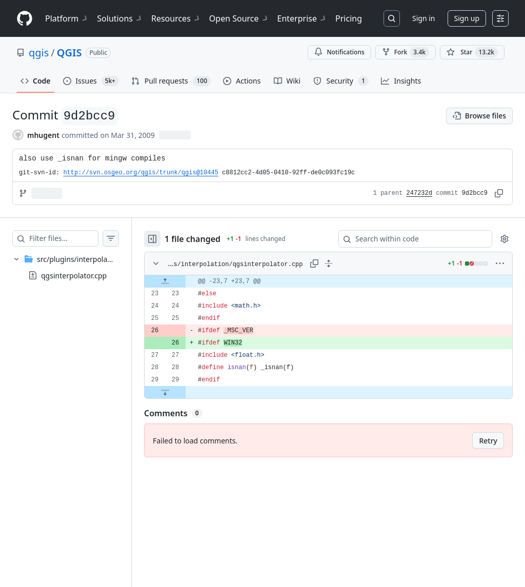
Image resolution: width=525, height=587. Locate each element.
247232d (419, 193)
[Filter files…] (73, 238)
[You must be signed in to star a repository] (472, 52)
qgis (39, 52)
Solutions (120, 18)
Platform (67, 18)
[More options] (500, 263)
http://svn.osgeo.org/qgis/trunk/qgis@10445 (140, 172)
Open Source (239, 18)
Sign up (466, 18)
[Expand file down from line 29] (185, 392)
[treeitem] (75, 267)
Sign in (423, 18)
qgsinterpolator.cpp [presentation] (74, 275)
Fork (405, 52)
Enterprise (302, 18)
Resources (176, 18)
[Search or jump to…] (391, 18)
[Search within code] (410, 239)
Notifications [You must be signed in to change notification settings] (339, 52)
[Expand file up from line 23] (185, 281)
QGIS (69, 52)
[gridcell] (338, 281)
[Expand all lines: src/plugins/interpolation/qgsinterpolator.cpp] (339, 263)
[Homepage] (24, 18)
